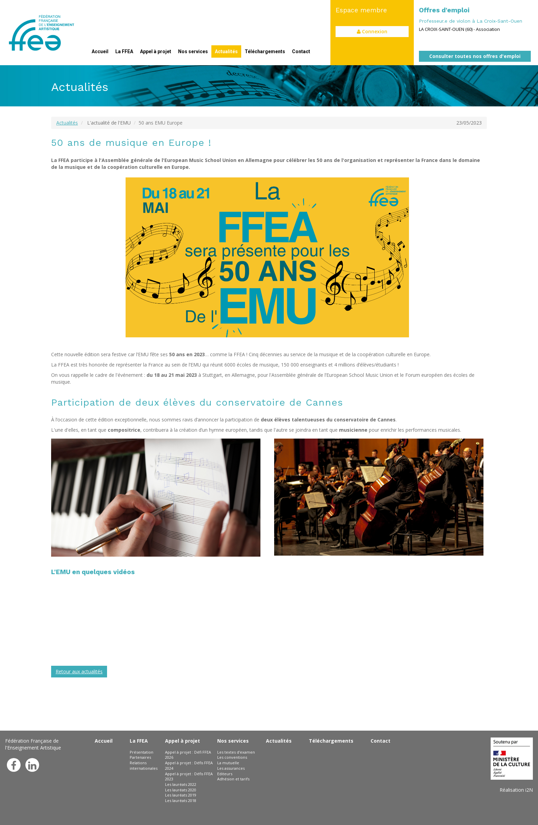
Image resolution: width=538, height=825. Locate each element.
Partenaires (140, 757)
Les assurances (231, 768)
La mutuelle (228, 762)
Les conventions (232, 757)
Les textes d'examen (236, 752)
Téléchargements (265, 51)
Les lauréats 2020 (180, 789)
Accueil (100, 51)
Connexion (372, 31)
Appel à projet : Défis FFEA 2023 (189, 776)
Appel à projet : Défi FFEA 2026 (188, 755)
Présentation (141, 752)
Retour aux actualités (79, 671)
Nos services (193, 51)
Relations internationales (143, 765)
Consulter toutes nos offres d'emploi (475, 56)
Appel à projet (155, 51)
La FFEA (124, 51)
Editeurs (224, 773)
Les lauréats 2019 (180, 795)
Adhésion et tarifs (233, 778)
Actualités (226, 51)
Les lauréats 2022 (180, 784)
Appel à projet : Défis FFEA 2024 (189, 765)
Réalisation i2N (516, 790)
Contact (301, 51)
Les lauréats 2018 (180, 800)
